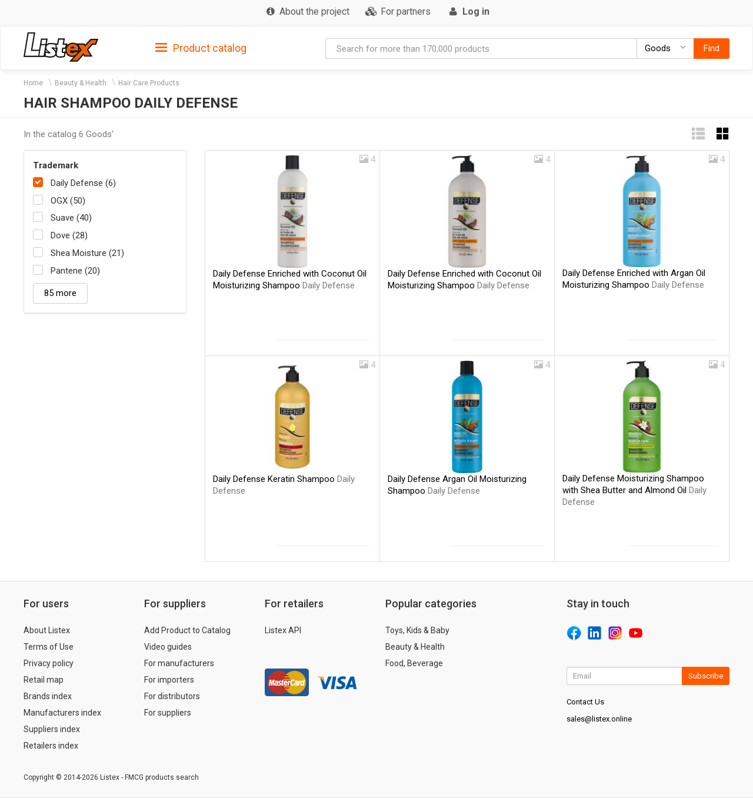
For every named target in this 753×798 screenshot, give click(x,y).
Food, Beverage (414, 663)
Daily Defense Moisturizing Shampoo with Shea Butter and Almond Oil (634, 490)
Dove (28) (69, 235)
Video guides (168, 646)
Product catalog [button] (200, 48)
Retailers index (51, 745)
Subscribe (705, 675)
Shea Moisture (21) (87, 253)
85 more (60, 293)
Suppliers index (52, 729)
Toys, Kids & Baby (417, 630)
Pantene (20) (75, 270)
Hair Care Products (148, 83)
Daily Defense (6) (83, 183)
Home (33, 83)
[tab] (201, 47)
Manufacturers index (62, 712)
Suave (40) (71, 217)
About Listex (47, 630)
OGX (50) (68, 200)
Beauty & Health (80, 83)
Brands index (48, 696)
